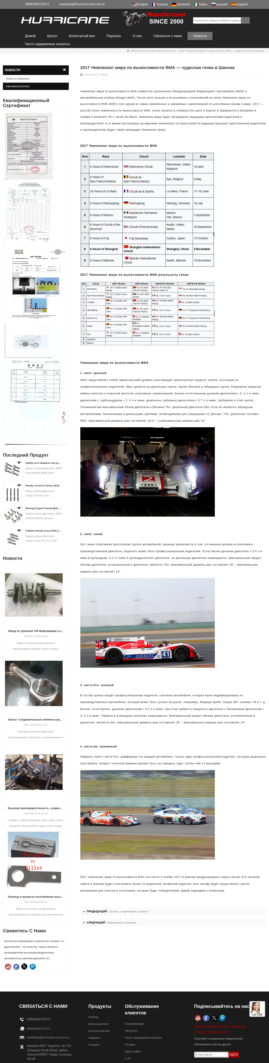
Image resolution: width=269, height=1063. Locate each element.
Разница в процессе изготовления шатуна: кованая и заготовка (36, 896)
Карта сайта (133, 1051)
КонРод (93, 1017)
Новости (200, 36)
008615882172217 (39, 1028)
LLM (128, 1058)
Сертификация (135, 1023)
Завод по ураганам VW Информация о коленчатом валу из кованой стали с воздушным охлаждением (36, 630)
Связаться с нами (168, 36)
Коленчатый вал (82, 36)
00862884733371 (37, 4)
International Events (162, 50)
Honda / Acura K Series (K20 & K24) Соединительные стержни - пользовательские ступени (44, 485)
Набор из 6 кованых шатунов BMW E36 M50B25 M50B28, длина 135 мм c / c (44, 462)
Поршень (113, 36)
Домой (30, 36)
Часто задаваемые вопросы (47, 44)
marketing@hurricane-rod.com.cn (82, 4)
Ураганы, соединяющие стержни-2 (129, 911)
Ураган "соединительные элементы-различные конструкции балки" (36, 719)
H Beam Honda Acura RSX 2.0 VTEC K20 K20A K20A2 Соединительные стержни (44, 530)
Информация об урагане (121, 922)
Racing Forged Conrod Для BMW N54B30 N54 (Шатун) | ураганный (44, 508)
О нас (137, 36)
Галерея (94, 1044)
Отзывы (130, 1044)
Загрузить (132, 1030)
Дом (131, 50)
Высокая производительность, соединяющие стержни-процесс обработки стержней (36, 808)
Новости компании (17, 78)
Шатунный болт (99, 1024)
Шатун (52, 36)
